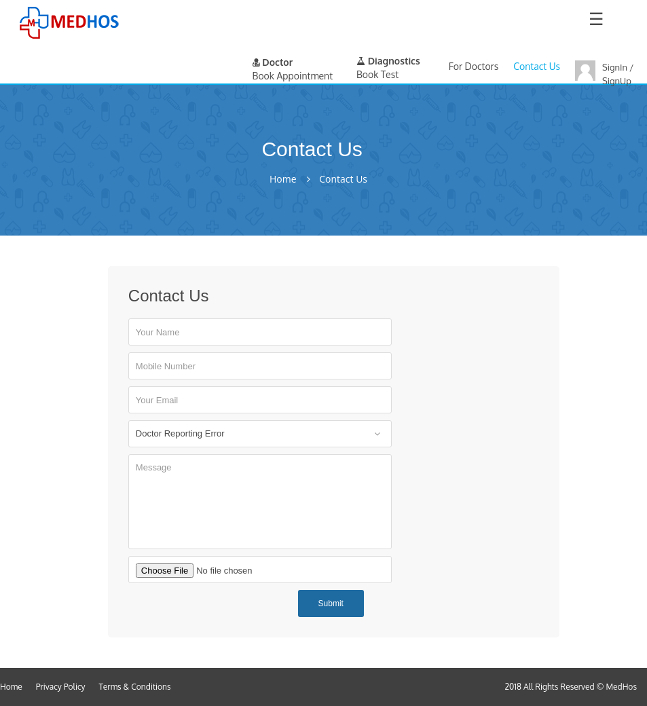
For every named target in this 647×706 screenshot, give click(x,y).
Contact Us (536, 66)
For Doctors (473, 66)
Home (283, 179)
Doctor (273, 62)
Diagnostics (388, 61)
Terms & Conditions (135, 687)
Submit (331, 603)
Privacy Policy (61, 687)
